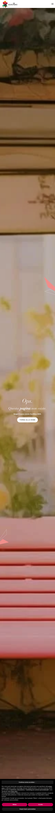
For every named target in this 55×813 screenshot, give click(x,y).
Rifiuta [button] (14, 804)
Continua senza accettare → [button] (27, 782)
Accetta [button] (40, 804)
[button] (52, 4)
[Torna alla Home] (10, 4)
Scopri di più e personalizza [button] (27, 809)
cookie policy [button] (14, 791)
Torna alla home (27, 420)
